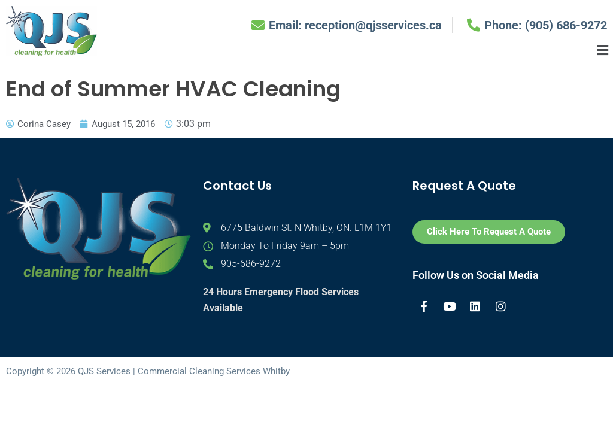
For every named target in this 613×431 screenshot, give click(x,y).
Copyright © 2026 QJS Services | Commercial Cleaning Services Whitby (148, 371)
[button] (603, 50)
